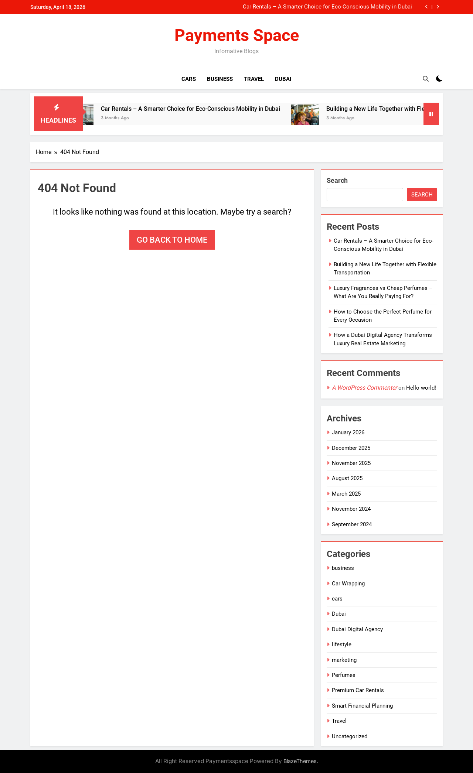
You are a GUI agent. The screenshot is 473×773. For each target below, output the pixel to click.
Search (337, 180)
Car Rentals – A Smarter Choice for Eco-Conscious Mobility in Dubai (327, 7)
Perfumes (343, 675)
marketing (344, 660)
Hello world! (421, 387)
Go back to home (172, 239)
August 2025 (347, 478)
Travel (254, 79)
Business (220, 79)
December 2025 (351, 448)
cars (337, 598)
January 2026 (348, 432)
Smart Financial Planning (362, 705)
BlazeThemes (300, 761)
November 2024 (351, 509)
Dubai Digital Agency (357, 629)
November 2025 (351, 463)
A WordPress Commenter (364, 387)
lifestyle (341, 644)
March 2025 (346, 493)
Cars (188, 79)
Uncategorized (349, 736)
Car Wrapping (348, 583)
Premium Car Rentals (358, 690)
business (343, 568)
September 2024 (352, 524)
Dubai (283, 79)
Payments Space (236, 35)
